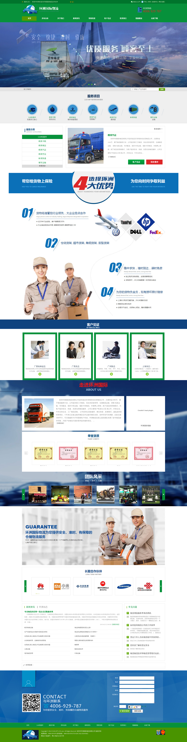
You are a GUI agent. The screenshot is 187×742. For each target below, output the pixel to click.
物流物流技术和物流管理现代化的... (145, 655)
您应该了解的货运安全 (139, 647)
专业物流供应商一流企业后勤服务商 (38, 612)
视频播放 (138, 18)
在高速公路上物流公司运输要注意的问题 (37, 636)
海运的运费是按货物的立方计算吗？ (86, 632)
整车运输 (153, 117)
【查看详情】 (115, 624)
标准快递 (133, 117)
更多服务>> (158, 129)
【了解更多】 (112, 157)
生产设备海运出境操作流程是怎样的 (35, 632)
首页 (29, 18)
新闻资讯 (76, 18)
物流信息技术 (79, 649)
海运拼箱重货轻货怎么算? (83, 627)
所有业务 (45, 18)
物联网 (77, 645)
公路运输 (27, 649)
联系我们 (123, 18)
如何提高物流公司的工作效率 (142, 627)
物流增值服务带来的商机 (140, 615)
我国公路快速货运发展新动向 (84, 640)
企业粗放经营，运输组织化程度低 (35, 640)
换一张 (144, 706)
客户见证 (107, 18)
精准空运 (113, 117)
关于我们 (60, 18)
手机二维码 (147, 2)
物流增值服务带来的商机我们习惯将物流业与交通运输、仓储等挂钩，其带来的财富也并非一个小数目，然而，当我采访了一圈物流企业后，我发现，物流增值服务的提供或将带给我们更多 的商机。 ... (145, 622)
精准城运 (72, 117)
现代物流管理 (28, 653)
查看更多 (42, 166)
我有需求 (154, 162)
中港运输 (77, 653)
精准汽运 (93, 117)
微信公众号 (136, 2)
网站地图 (161, 2)
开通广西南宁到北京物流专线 (41, 2)
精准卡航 (52, 117)
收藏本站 (155, 2)
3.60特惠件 (32, 117)
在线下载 (154, 18)
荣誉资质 (92, 18)
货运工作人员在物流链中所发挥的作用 (142, 642)
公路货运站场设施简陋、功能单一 (85, 636)
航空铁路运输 (28, 627)
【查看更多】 (60, 423)
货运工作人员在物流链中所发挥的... (145, 639)
